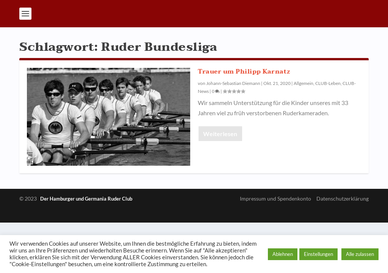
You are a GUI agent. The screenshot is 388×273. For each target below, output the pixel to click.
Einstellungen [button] (318, 254)
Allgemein (303, 83)
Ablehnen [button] (282, 254)
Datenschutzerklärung (342, 198)
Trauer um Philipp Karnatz (244, 71)
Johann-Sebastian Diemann (233, 83)
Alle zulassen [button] (360, 254)
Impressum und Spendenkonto (275, 198)
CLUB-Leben (328, 83)
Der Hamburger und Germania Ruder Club (86, 199)
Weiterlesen (220, 133)
